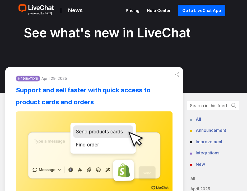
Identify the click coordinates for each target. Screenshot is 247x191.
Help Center (159, 10)
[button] (177, 74)
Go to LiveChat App (201, 10)
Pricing (133, 10)
